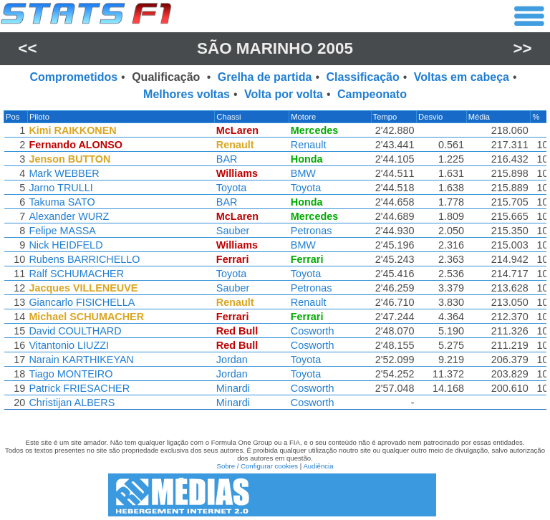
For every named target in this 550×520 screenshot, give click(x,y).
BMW (306, 173)
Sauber (235, 230)
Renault (311, 144)
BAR (230, 159)
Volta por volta (283, 94)
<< (27, 48)
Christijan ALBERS (71, 402)
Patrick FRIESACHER (78, 388)
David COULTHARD (74, 331)
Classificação (362, 77)
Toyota (234, 187)
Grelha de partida (265, 77)
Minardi (236, 388)
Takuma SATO (61, 202)
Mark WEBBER (63, 173)
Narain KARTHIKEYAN (80, 359)
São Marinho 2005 (275, 48)
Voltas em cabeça (461, 77)
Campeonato (372, 94)
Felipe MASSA (61, 230)
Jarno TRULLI (60, 187)
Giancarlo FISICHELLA (81, 302)
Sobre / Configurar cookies (257, 466)
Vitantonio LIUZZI (68, 345)
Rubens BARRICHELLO (83, 259)
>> (522, 48)
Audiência (318, 466)
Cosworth (315, 331)
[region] (275, 263)
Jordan (235, 359)
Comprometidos (73, 77)
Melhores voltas (186, 94)
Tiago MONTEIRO (70, 374)
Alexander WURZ (68, 216)
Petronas (314, 230)
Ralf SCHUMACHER (75, 273)
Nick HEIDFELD (65, 245)
